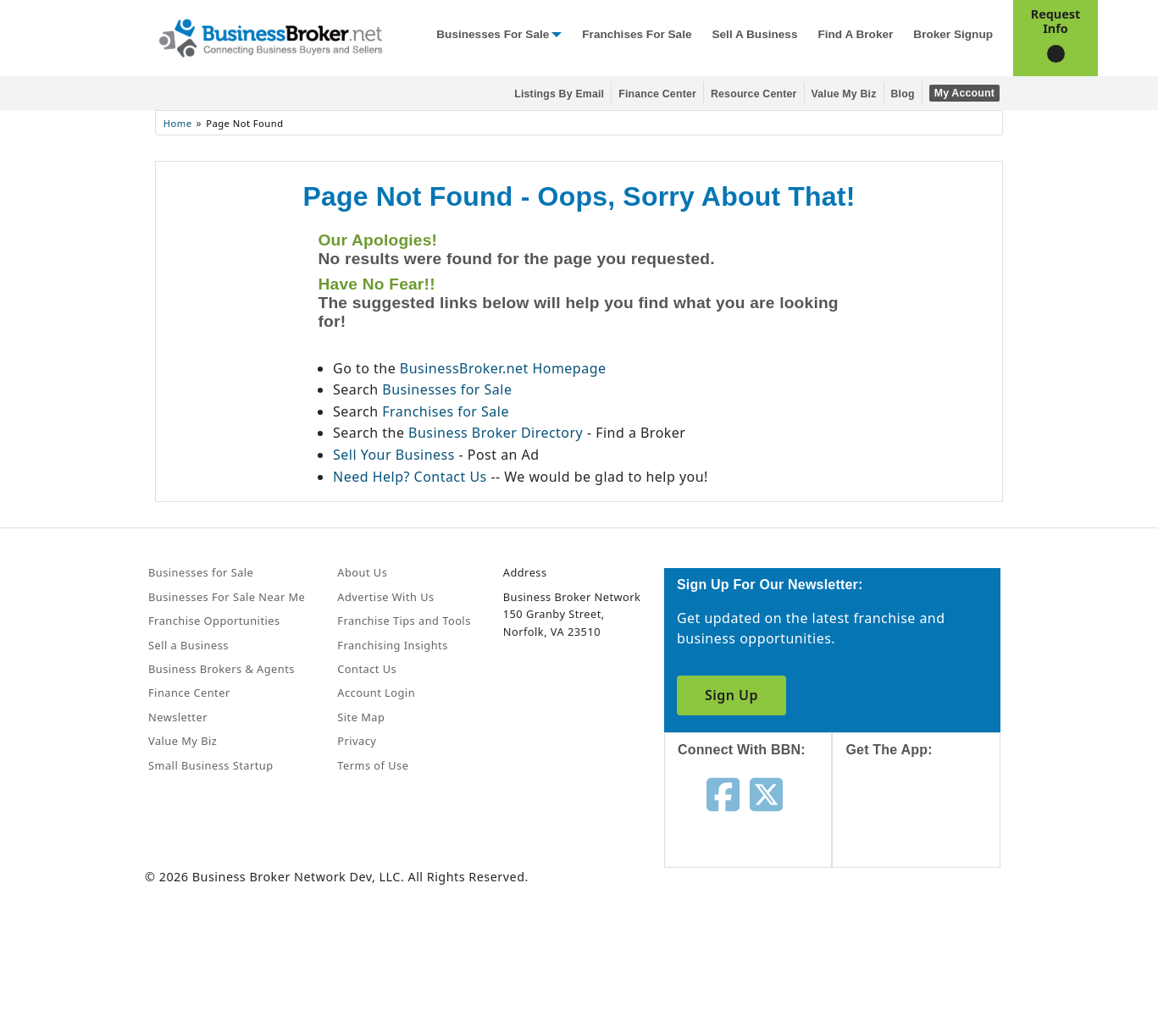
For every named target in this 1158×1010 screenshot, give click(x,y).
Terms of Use (372, 765)
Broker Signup (953, 34)
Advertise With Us (385, 596)
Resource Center (754, 94)
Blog (903, 94)
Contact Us (366, 668)
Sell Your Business (395, 454)
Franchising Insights (392, 645)
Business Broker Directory (495, 432)
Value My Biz (844, 94)
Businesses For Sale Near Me (226, 596)
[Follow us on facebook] (723, 792)
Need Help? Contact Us (411, 476)
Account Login (376, 692)
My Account (964, 93)
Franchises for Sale (636, 34)
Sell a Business (754, 34)
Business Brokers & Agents (221, 668)
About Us (362, 572)
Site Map (361, 717)
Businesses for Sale (492, 34)
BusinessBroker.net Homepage (503, 368)
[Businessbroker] (270, 36)
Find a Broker (855, 34)
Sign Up (731, 695)
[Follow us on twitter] (766, 792)
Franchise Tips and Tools (403, 620)
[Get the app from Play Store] (928, 944)
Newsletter (178, 717)
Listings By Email (559, 94)
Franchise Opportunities (214, 620)
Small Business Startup (211, 765)
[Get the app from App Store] (928, 828)
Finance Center (657, 94)
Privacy (356, 740)
